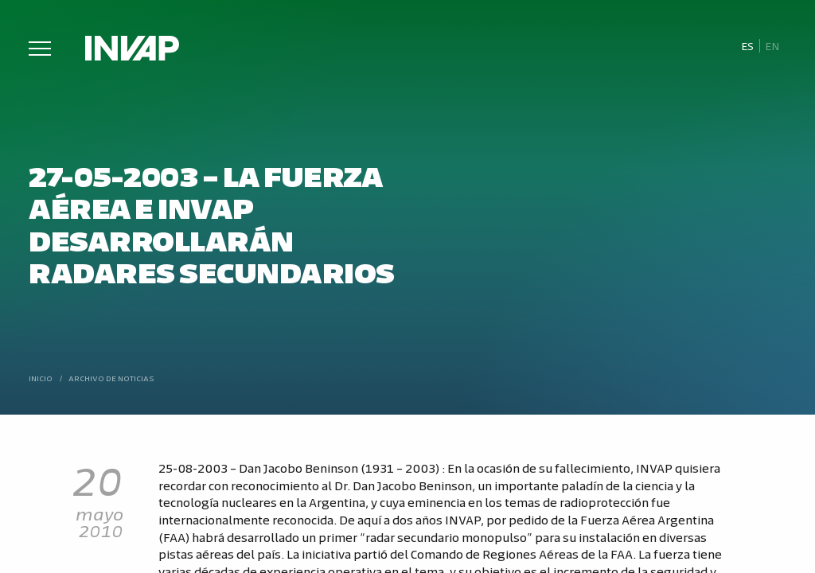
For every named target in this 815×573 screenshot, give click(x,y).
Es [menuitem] (747, 45)
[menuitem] (746, 46)
